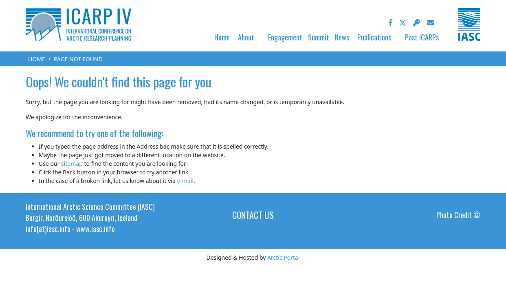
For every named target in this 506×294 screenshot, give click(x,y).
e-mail (185, 181)
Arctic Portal (283, 257)
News (342, 37)
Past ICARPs (422, 37)
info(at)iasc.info (48, 228)
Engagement (285, 37)
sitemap (72, 163)
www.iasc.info (95, 228)
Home (222, 37)
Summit (318, 37)
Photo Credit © (458, 214)
